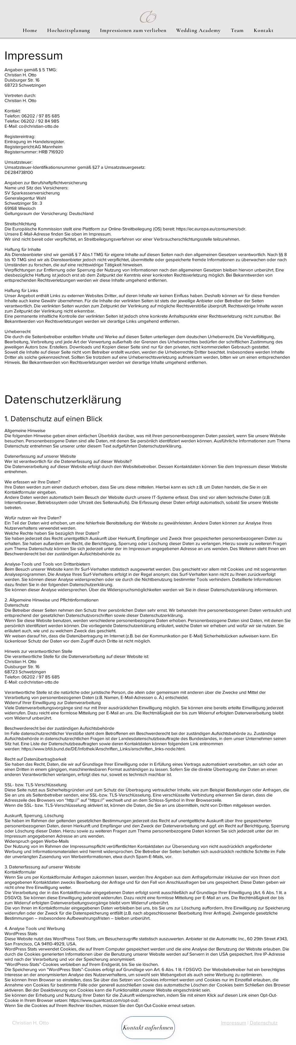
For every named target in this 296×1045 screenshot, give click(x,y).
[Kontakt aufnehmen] (148, 1027)
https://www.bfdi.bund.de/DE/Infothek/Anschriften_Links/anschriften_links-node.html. (103, 748)
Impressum (233, 1022)
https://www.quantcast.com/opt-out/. (104, 1000)
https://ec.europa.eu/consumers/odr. (211, 228)
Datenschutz (264, 1022)
